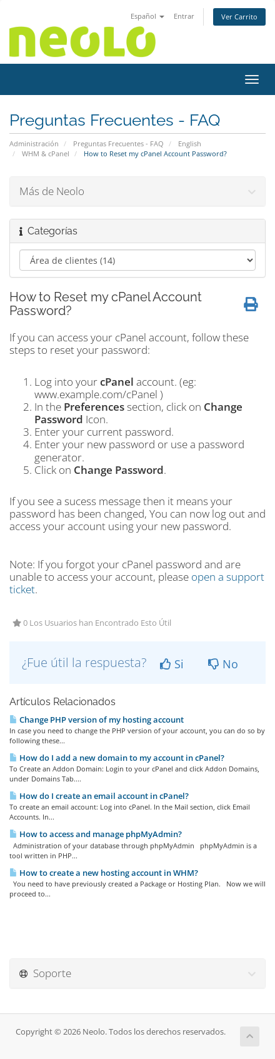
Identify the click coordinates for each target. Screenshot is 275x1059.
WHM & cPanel (45, 153)
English (189, 143)
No (223, 663)
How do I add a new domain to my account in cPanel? (116, 757)
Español (147, 16)
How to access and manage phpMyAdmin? (95, 834)
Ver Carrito (239, 16)
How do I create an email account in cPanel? (99, 795)
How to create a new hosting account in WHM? (103, 872)
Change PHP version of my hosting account (96, 719)
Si (172, 663)
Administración (34, 143)
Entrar (184, 16)
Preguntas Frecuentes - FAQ (118, 143)
